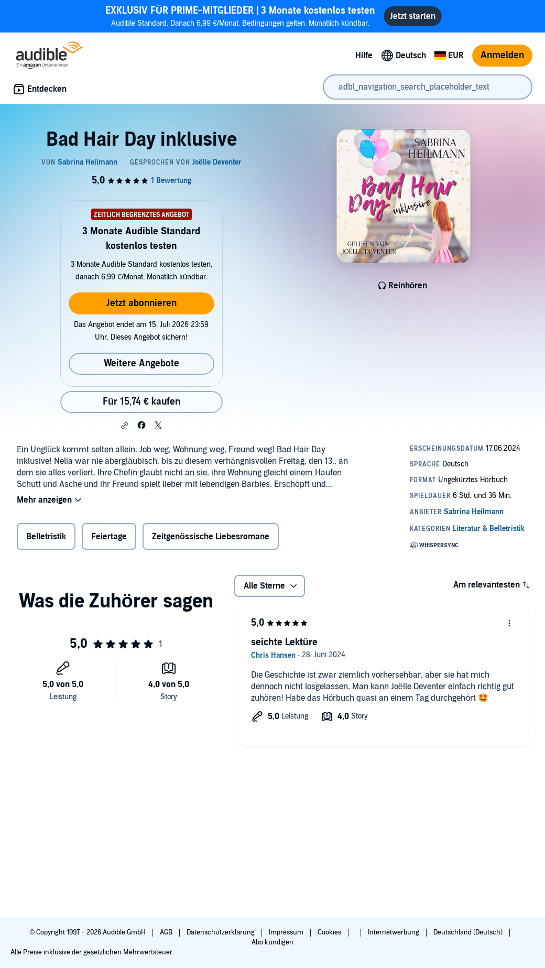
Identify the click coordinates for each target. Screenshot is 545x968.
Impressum (287, 932)
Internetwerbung (394, 932)
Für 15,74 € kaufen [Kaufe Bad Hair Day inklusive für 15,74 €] (141, 401)
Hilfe (364, 55)
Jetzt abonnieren (141, 303)
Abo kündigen (272, 942)
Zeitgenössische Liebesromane (210, 536)
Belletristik (46, 536)
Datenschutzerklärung (221, 932)
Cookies (330, 932)
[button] (125, 425)
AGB (167, 932)
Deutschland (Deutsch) (468, 932)
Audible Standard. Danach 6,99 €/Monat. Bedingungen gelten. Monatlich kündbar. (240, 16)
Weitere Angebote (141, 363)
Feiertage (109, 536)
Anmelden (502, 55)
